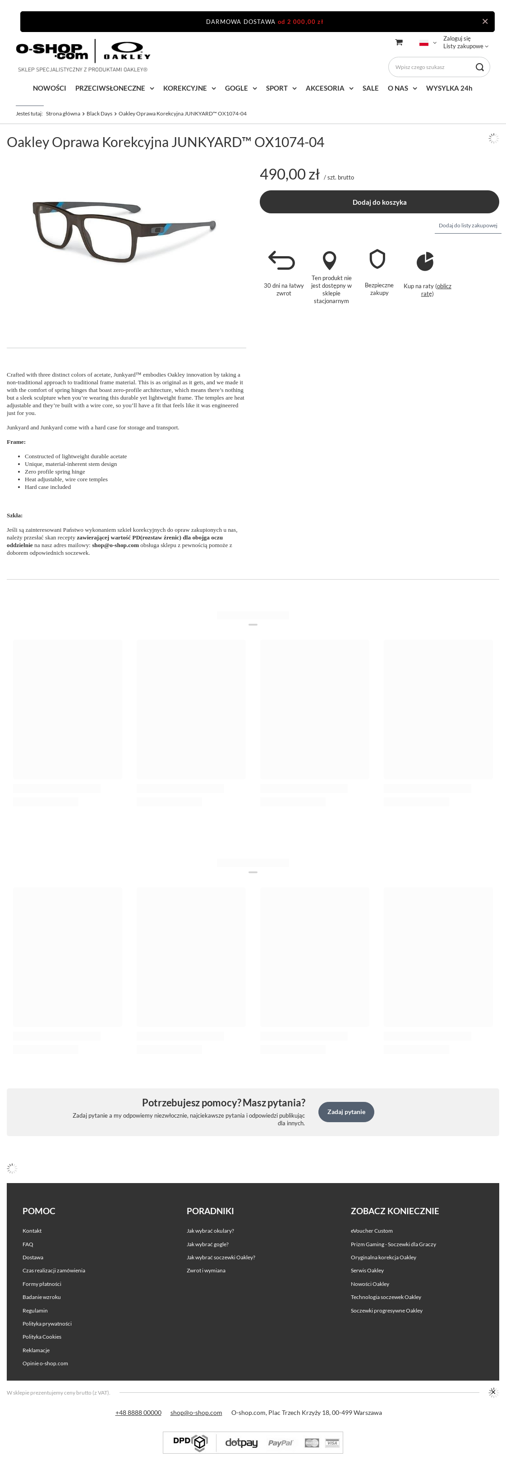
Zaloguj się (457, 38)
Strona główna (63, 113)
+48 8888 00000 (138, 1412)
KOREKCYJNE (185, 88)
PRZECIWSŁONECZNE (110, 88)
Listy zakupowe (463, 46)
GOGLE (236, 88)
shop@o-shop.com (196, 1412)
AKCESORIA (325, 88)
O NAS (398, 88)
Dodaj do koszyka (380, 202)
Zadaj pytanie (346, 1111)
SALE (371, 88)
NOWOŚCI (49, 88)
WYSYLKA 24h (449, 88)
